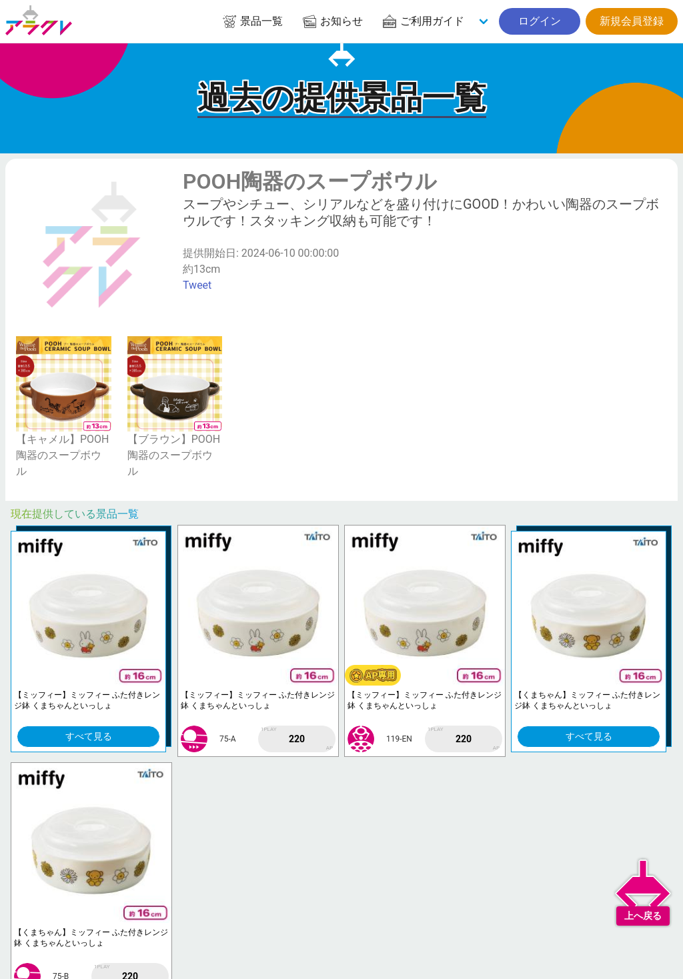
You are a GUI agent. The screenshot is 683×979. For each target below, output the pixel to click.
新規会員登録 (632, 21)
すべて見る (88, 736)
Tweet (197, 285)
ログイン (539, 21)
